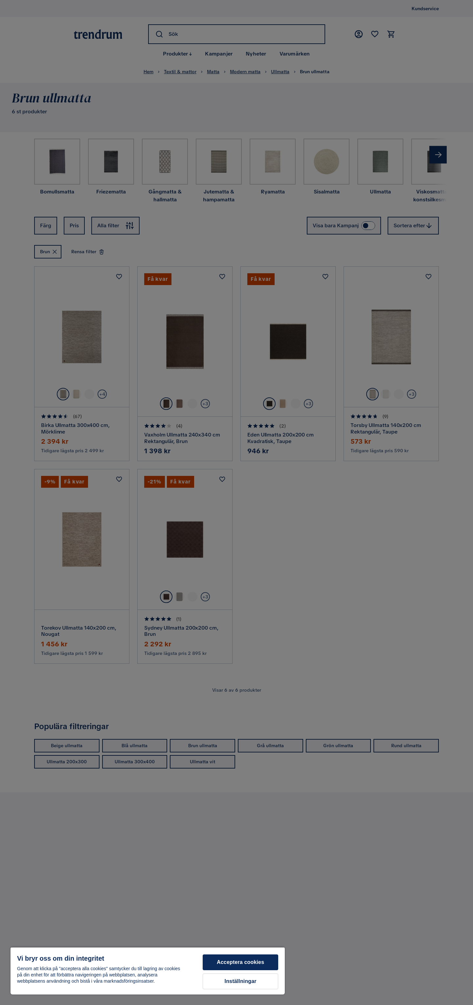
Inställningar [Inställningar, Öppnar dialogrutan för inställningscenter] (241, 981)
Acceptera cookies (240, 962)
